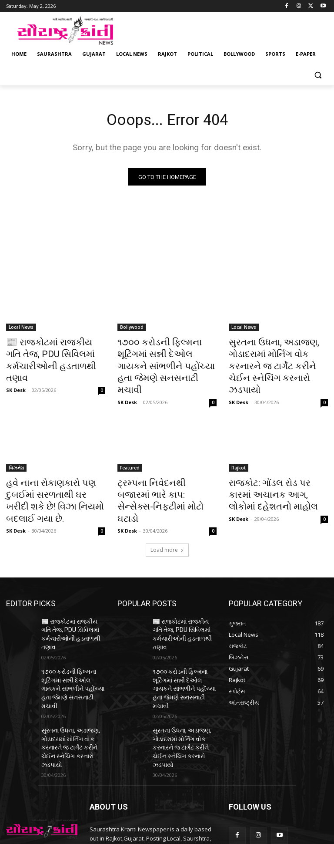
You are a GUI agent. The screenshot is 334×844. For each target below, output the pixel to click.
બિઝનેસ (16, 449)
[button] (317, 75)
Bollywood (132, 329)
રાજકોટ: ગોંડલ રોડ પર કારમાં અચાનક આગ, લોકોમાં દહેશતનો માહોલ (277, 473)
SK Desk (16, 373)
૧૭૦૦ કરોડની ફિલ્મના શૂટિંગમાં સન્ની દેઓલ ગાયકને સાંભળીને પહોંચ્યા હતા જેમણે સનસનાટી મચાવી (163, 358)
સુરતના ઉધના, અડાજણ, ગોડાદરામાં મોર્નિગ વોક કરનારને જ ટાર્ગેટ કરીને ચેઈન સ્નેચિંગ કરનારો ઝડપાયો (275, 358)
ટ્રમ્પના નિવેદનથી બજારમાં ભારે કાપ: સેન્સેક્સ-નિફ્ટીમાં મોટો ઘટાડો (165, 473)
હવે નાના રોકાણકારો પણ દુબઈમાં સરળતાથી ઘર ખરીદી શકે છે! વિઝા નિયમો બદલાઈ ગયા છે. (55, 473)
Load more (167, 512)
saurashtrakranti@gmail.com (158, 796)
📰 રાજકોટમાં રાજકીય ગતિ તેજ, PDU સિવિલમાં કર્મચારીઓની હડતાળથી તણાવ (55, 353)
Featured (130, 449)
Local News (21, 329)
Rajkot (238, 449)
